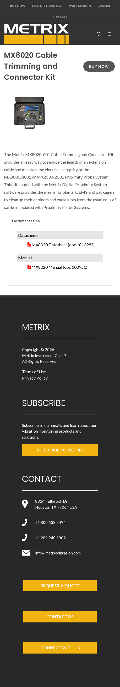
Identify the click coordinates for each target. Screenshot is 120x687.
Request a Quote (60, 585)
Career (103, 6)
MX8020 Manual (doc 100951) (59, 267)
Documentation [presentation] (26, 221)
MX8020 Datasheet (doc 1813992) (63, 244)
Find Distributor (47, 6)
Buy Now (17, 6)
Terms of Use (34, 371)
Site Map (60, 17)
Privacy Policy (35, 377)
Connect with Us (60, 647)
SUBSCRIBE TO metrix (60, 449)
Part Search (80, 6)
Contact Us (60, 616)
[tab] (26, 220)
